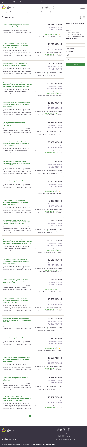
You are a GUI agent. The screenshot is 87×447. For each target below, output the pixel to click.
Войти (82, 7)
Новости (19, 12)
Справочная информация (48, 12)
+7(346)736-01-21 (60, 435)
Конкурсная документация (31, 12)
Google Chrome (45, 444)
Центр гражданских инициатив (50, 2)
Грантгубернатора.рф (8, 2)
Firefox (53, 444)
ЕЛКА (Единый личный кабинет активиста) (28, 2)
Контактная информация (62, 433)
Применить (75, 64)
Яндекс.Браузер (38, 444)
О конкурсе (5, 12)
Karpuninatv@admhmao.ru (63, 436)
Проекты (12, 12)
